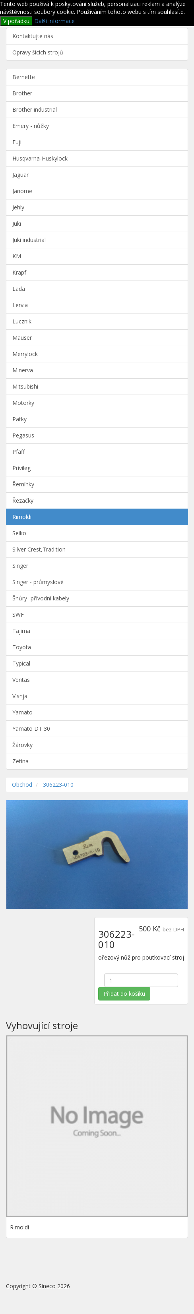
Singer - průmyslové (38, 582)
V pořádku (16, 21)
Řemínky (23, 484)
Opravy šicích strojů (37, 52)
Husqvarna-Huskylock (40, 158)
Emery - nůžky (30, 126)
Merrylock (25, 354)
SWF (18, 614)
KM (16, 256)
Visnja (19, 696)
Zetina (20, 761)
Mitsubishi (25, 386)
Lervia (20, 305)
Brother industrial (34, 109)
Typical (21, 663)
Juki (16, 223)
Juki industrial (29, 240)
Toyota (21, 647)
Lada (18, 288)
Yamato (22, 712)
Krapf (19, 272)
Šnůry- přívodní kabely (40, 598)
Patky (19, 419)
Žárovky (22, 745)
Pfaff (18, 451)
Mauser (22, 337)
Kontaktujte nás (32, 36)
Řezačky (22, 500)
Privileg (21, 468)
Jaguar (20, 174)
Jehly (18, 207)
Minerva (22, 370)
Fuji (16, 142)
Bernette (23, 77)
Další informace (54, 21)
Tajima (21, 631)
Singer (20, 565)
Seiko (19, 533)
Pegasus (23, 435)
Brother (22, 93)
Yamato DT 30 (31, 728)
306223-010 (58, 784)
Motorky (23, 402)
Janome (22, 191)
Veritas (21, 679)
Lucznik (21, 321)
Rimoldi (21, 517)
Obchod (22, 784)
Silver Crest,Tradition (39, 549)
